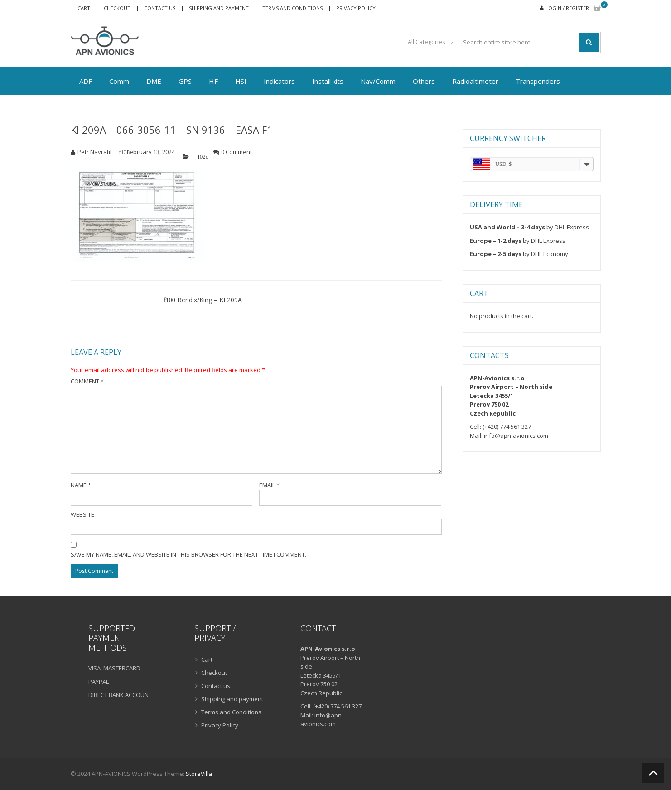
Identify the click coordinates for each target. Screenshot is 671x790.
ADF (85, 81)
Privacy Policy (356, 8)
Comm (119, 81)
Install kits (327, 81)
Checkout (117, 8)
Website (82, 514)
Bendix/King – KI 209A (209, 300)
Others (424, 81)
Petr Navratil (94, 152)
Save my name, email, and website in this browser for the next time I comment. (188, 554)
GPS (185, 81)
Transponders (538, 81)
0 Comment (236, 152)
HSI (240, 81)
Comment (87, 381)
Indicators (279, 81)
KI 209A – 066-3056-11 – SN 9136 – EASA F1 (172, 130)
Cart (83, 8)
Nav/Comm (378, 81)
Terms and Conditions (292, 8)
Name (81, 485)
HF (213, 81)
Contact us (159, 8)
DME (153, 81)
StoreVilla (199, 774)
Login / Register (567, 8)
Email (269, 485)
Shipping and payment (219, 8)
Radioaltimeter (475, 81)
